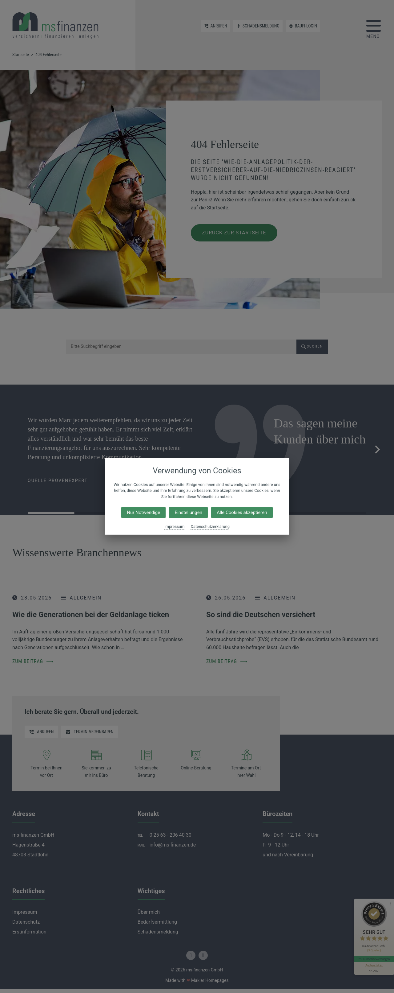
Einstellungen (188, 512)
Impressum (174, 526)
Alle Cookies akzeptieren (242, 512)
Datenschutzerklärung (210, 526)
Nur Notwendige (143, 512)
